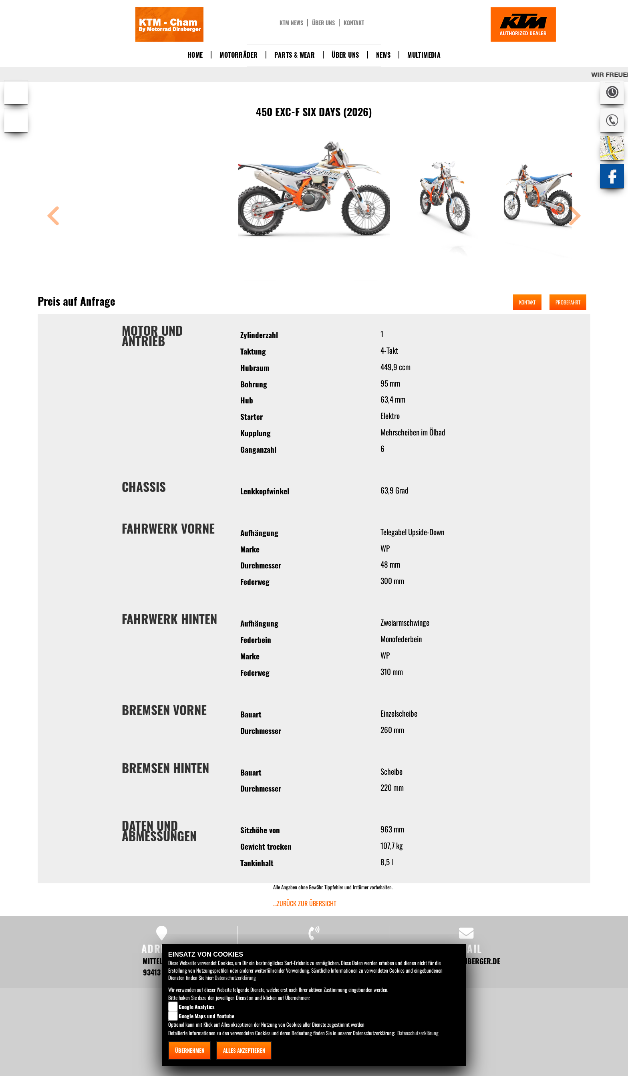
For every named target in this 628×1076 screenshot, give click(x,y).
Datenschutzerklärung (235, 977)
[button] (53, 217)
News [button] (383, 54)
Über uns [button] (345, 54)
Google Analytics (197, 1007)
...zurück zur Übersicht (304, 903)
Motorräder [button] (238, 54)
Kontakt (354, 22)
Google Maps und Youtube (206, 1016)
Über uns (323, 22)
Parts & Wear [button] (294, 54)
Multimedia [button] (424, 54)
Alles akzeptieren (244, 1050)
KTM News (291, 22)
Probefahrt (568, 302)
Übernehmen (189, 1050)
